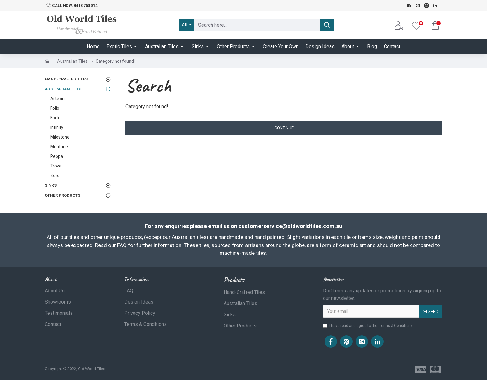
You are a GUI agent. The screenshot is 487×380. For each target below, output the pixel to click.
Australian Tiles (72, 61)
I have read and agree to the (368, 325)
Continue (284, 128)
